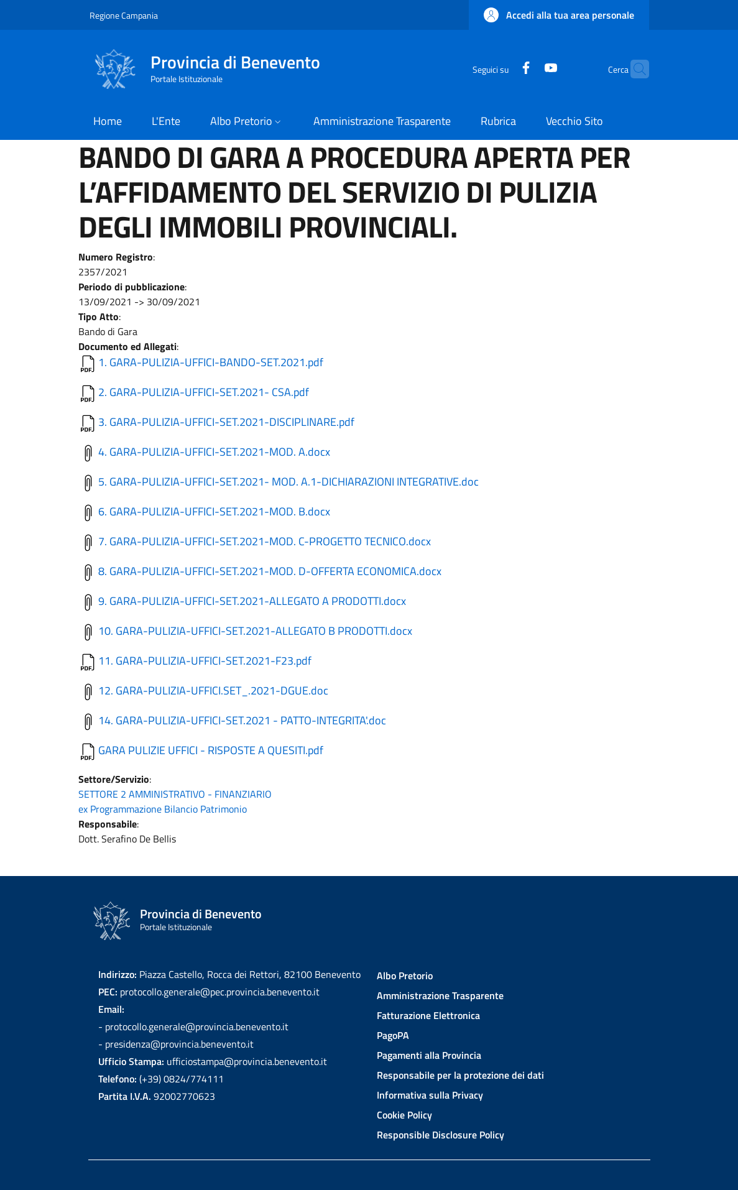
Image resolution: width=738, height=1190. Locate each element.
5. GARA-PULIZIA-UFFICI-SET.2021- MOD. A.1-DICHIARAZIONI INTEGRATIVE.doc (288, 481)
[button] (559, 15)
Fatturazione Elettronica (428, 1015)
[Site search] (634, 69)
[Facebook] (501, 68)
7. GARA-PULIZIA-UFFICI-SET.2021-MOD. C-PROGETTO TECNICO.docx (264, 541)
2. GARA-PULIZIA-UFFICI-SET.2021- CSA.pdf (203, 392)
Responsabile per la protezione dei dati (460, 1075)
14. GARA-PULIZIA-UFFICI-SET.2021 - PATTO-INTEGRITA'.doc (242, 720)
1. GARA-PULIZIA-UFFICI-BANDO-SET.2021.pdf (210, 362)
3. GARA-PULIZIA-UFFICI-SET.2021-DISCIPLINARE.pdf (226, 421)
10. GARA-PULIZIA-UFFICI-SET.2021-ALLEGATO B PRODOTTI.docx (255, 630)
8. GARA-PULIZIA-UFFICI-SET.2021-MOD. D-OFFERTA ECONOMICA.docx (269, 571)
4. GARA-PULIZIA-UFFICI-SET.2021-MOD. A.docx (214, 451)
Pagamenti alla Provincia (429, 1055)
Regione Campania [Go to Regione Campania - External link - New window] (124, 15)
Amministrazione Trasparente (440, 995)
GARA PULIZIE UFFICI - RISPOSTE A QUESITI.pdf (210, 750)
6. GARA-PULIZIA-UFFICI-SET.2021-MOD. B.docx (214, 511)
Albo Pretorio (405, 975)
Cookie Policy (404, 1114)
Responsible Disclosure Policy (440, 1134)
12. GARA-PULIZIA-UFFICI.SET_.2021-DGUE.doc (213, 690)
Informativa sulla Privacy (430, 1094)
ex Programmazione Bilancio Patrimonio (162, 808)
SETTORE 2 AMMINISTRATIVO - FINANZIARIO (175, 793)
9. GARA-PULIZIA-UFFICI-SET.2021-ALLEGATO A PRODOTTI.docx (252, 601)
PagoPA (393, 1035)
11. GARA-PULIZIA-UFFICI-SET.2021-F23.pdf (204, 660)
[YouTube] (526, 68)
